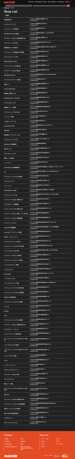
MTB (21, 439)
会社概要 (45, 455)
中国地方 (58, 438)
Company (61, 2)
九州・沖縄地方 (59, 443)
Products (30, 2)
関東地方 (43, 441)
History (45, 2)
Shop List (54, 2)
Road (6, 439)
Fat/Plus (22, 441)
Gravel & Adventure (11, 446)
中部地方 (43, 443)
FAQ (49, 2)
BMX (21, 444)
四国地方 (58, 441)
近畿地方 (43, 446)
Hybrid (7, 441)
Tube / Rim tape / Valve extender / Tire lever (26, 448)
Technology (38, 2)
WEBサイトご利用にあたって (54, 455)
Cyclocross (8, 444)
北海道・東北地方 (45, 438)
